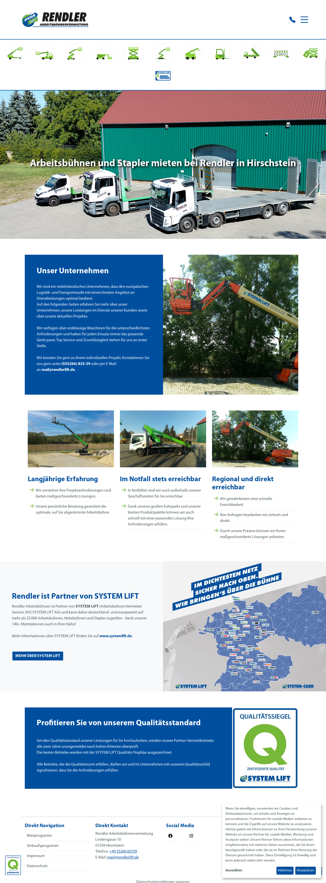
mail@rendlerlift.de (56, 372)
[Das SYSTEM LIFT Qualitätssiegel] (13, 865)
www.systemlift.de (116, 636)
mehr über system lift (37, 656)
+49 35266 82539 (123, 852)
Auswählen (233, 870)
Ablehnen (285, 870)
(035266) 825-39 (73, 366)
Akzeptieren (305, 870)
